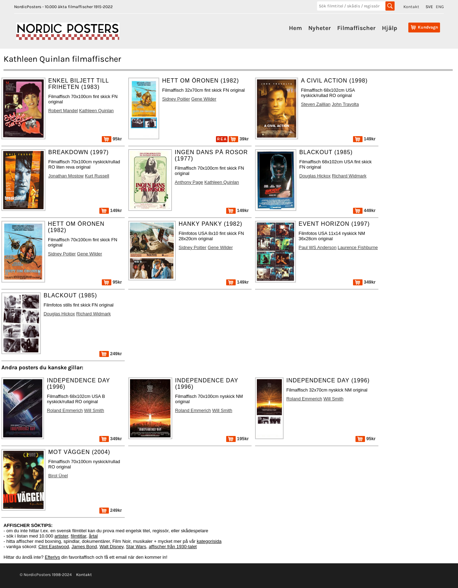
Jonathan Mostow (65, 175)
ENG (440, 6)
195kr (237, 438)
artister (61, 536)
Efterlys (52, 557)
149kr (364, 138)
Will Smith (94, 410)
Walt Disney (111, 546)
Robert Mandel (63, 110)
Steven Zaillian (315, 104)
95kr (112, 138)
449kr (364, 210)
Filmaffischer (356, 27)
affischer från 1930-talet (173, 546)
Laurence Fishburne (358, 247)
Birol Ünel (58, 475)
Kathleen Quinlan (96, 110)
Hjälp (389, 27)
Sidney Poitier (176, 99)
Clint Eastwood (53, 546)
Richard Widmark (349, 175)
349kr (364, 282)
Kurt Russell (97, 175)
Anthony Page (189, 182)
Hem (295, 27)
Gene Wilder (203, 99)
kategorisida (209, 541)
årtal (93, 536)
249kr (110, 353)
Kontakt (411, 6)
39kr (239, 138)
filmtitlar (78, 536)
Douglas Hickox (314, 175)
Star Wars (136, 546)
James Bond (84, 546)
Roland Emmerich (65, 410)
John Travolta (345, 104)
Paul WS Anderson (317, 247)
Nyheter (319, 27)
